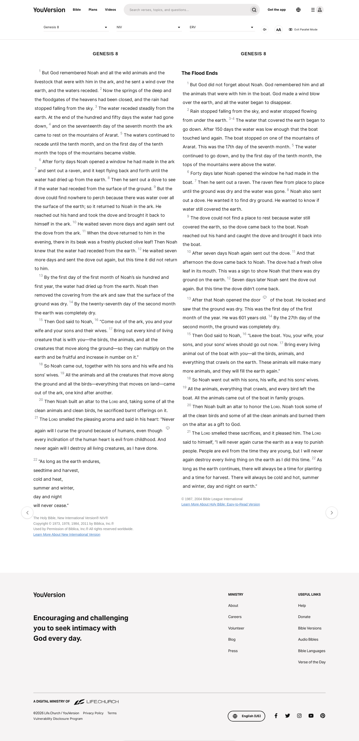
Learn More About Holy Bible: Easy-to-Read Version (220, 504)
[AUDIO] (265, 29)
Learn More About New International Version (66, 534)
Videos (110, 9)
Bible (77, 9)
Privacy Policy (93, 713)
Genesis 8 (76, 27)
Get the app (277, 9)
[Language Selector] (298, 10)
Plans (93, 9)
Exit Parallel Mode (303, 29)
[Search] (186, 10)
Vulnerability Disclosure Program (58, 719)
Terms (112, 713)
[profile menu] (316, 10)
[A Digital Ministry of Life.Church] (179, 699)
